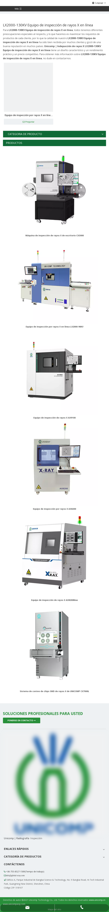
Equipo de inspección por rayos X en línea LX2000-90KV (54, 326)
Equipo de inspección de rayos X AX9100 (54, 417)
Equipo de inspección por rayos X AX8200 (54, 508)
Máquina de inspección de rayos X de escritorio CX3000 (54, 235)
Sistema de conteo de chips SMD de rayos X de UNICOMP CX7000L (54, 691)
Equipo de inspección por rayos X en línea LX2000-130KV (28, 115)
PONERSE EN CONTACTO (22, 720)
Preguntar (28, 122)
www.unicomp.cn (97, 900)
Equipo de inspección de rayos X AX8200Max (54, 600)
